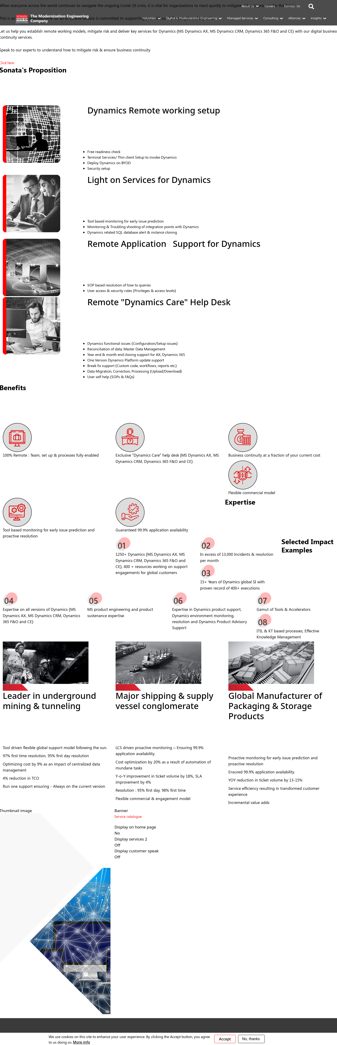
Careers (269, 6)
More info (81, 1042)
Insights (316, 18)
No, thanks (251, 1039)
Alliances (294, 18)
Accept (225, 1039)
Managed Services (240, 18)
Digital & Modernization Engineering (191, 18)
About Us (247, 6)
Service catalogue (128, 816)
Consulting (270, 18)
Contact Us (292, 6)
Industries (149, 18)
